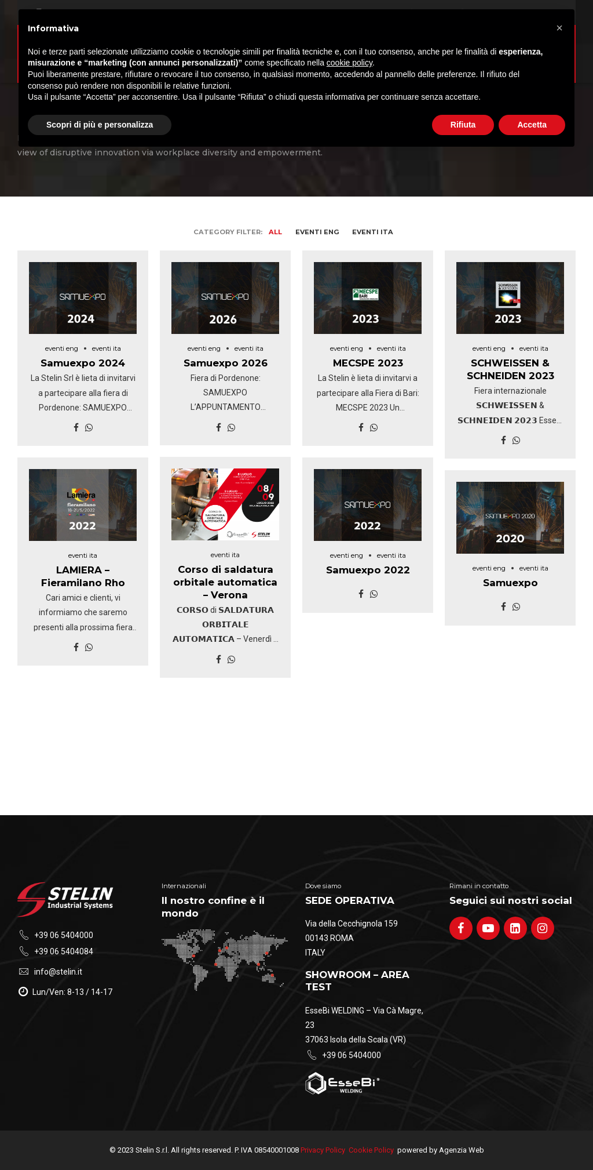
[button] (559, 28)
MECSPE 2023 (368, 363)
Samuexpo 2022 (368, 570)
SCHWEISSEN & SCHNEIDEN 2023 (510, 369)
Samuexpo (510, 582)
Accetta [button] (532, 124)
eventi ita (106, 348)
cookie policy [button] (349, 62)
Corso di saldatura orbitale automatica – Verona (225, 582)
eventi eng (61, 348)
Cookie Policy (371, 1150)
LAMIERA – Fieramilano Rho (83, 576)
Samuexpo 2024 (83, 363)
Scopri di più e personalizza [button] (99, 124)
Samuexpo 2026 (226, 363)
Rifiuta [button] (463, 124)
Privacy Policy (323, 1150)
